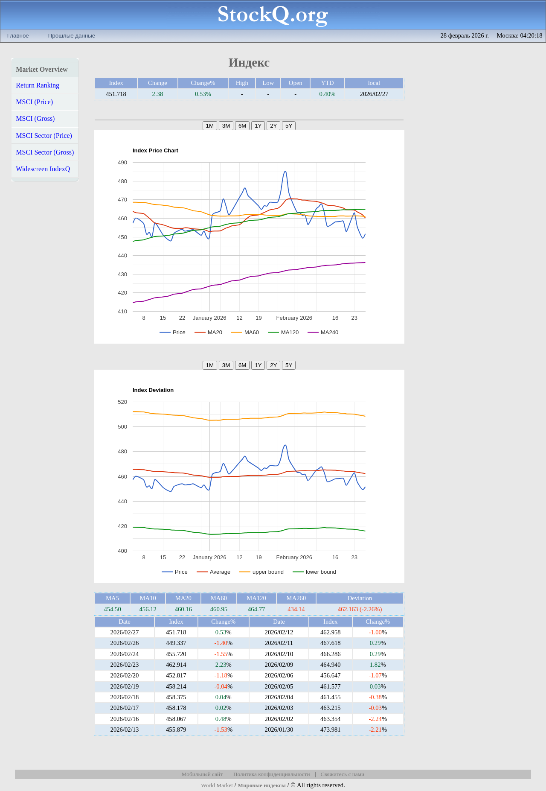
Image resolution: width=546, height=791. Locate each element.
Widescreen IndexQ (43, 168)
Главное (18, 35)
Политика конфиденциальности (271, 774)
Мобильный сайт (202, 774)
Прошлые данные (71, 35)
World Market (217, 785)
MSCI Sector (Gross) (45, 152)
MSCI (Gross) (35, 118)
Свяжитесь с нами (343, 774)
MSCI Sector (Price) (44, 135)
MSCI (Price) (34, 101)
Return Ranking (37, 85)
